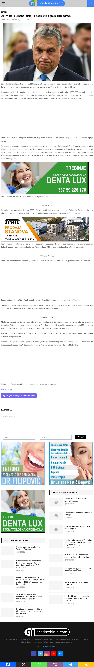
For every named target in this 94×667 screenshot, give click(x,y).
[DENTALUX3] (45, 193)
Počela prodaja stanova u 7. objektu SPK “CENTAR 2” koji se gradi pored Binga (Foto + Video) (78, 542)
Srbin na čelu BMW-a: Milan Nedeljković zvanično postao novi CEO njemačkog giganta (29, 596)
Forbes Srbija (6, 389)
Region (4, 12)
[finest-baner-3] (45, 241)
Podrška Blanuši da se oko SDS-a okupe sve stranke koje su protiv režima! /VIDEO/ (29, 611)
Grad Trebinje (11, 20)
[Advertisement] (47, 119)
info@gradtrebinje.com (50, 646)
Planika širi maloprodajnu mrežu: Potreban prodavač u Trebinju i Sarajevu (77, 598)
